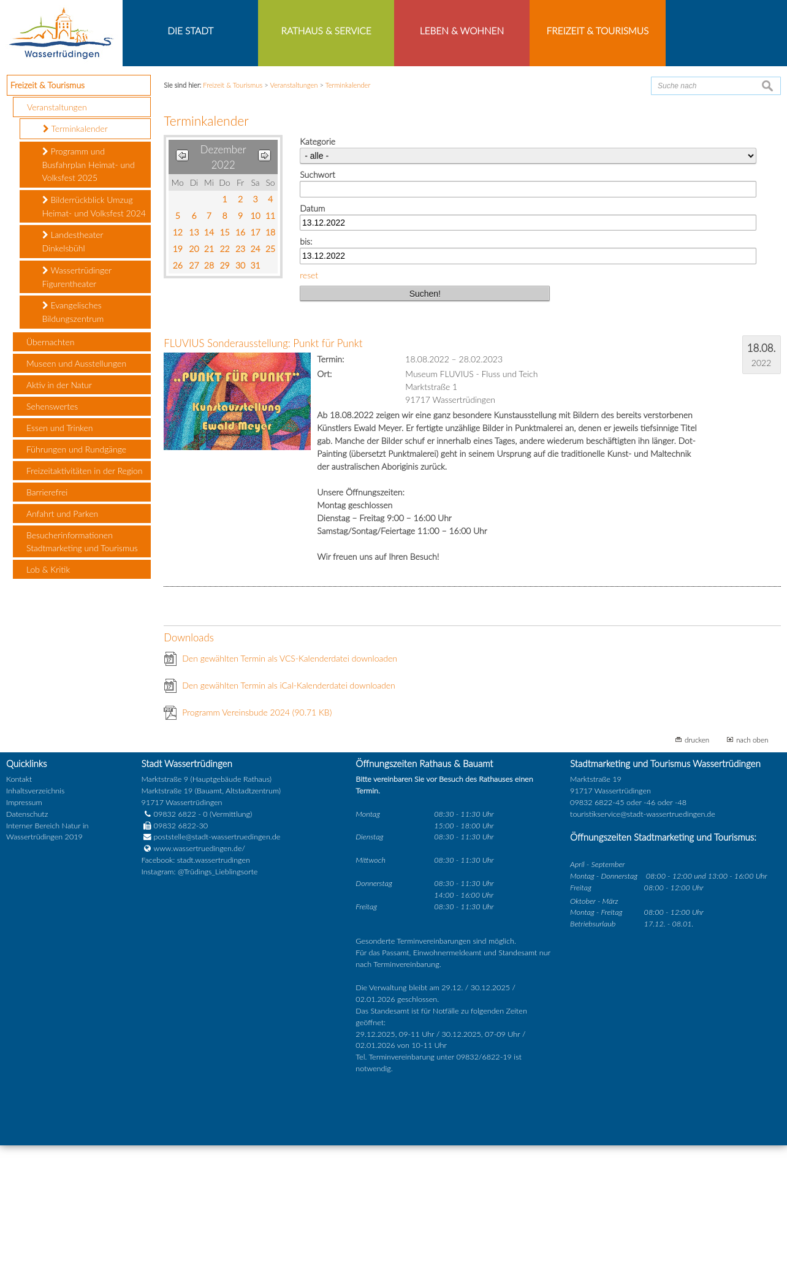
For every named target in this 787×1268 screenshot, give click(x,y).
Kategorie (317, 264)
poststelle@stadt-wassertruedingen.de (217, 959)
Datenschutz (27, 936)
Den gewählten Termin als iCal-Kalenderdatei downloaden (288, 808)
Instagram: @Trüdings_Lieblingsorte (200, 994)
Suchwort (317, 297)
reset (309, 397)
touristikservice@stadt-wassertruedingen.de (642, 936)
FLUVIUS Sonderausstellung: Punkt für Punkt (263, 466)
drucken (697, 862)
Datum (312, 331)
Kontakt (19, 902)
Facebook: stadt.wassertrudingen (196, 983)
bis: (306, 364)
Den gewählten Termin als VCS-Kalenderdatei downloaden (289, 781)
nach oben (752, 862)
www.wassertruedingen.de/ (199, 971)
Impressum (24, 925)
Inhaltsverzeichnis (35, 913)
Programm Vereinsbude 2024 (257, 835)
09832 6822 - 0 (175, 936)
